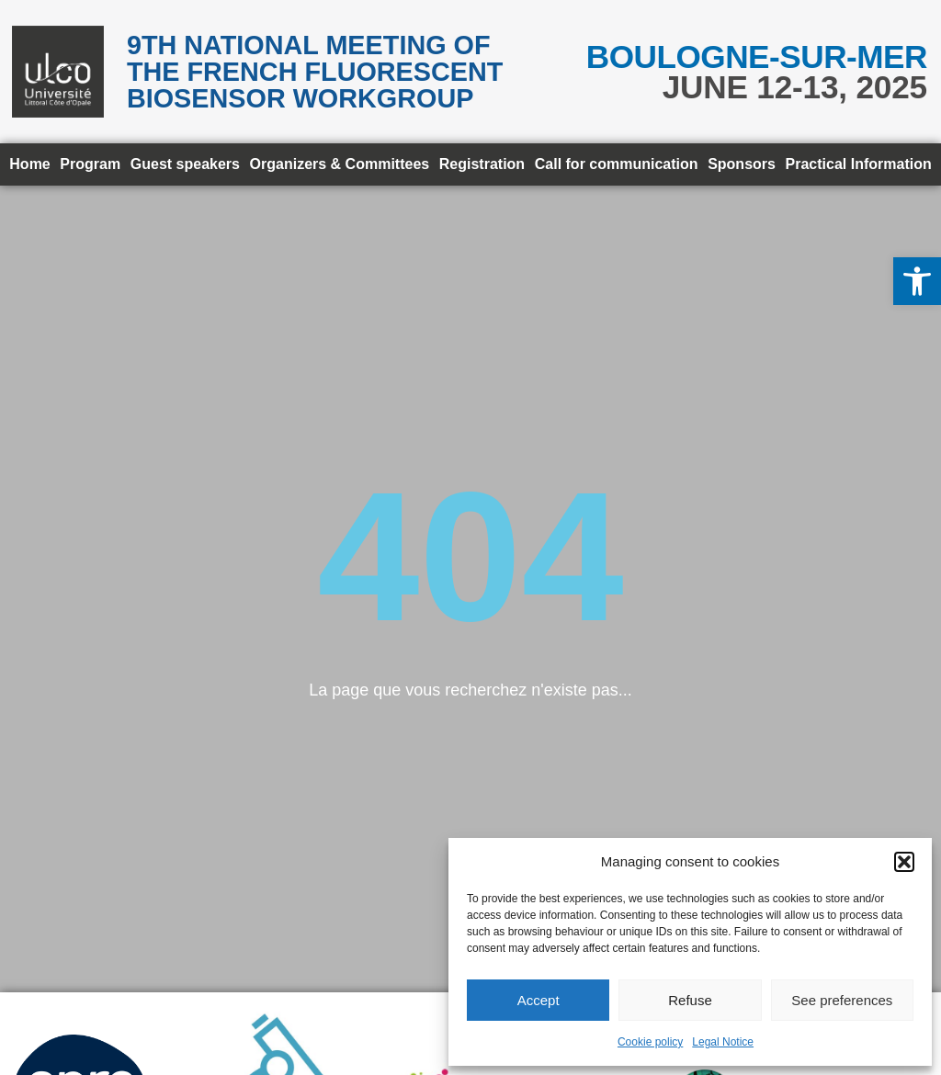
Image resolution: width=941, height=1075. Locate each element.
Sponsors (742, 164)
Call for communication (616, 164)
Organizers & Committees (340, 164)
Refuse (690, 1000)
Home (29, 164)
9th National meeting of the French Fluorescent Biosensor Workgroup (315, 71)
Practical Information (859, 164)
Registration (482, 164)
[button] (917, 281)
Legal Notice (723, 1041)
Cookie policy (650, 1041)
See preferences (841, 1000)
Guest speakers (185, 164)
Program (90, 164)
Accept (538, 1000)
